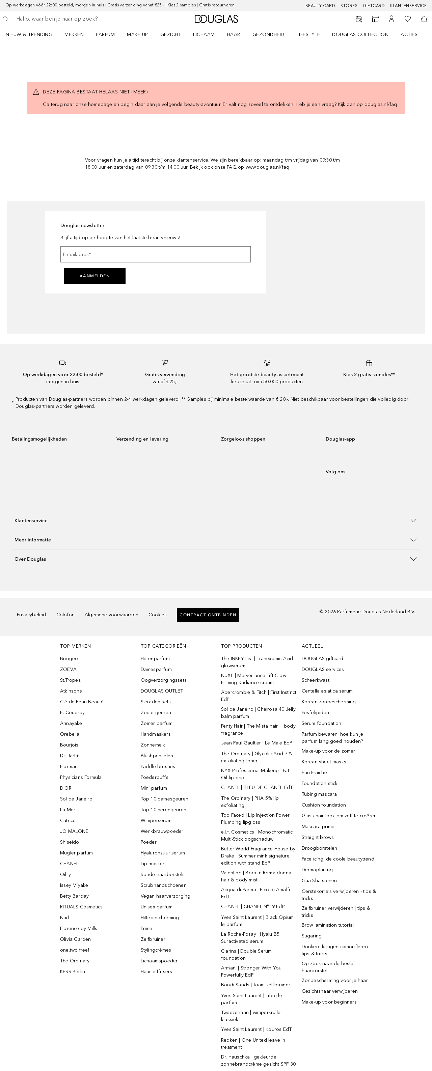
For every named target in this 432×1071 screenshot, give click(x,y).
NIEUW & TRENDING (29, 34)
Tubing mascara (319, 794)
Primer (147, 928)
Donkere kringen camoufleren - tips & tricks (336, 950)
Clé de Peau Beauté (82, 702)
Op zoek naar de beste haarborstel (328, 967)
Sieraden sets (156, 702)
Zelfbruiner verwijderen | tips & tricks (336, 911)
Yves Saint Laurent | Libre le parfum (251, 999)
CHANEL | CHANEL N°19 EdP (253, 906)
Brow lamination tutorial (328, 925)
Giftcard (374, 5)
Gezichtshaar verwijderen (330, 991)
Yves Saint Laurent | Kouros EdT (256, 1029)
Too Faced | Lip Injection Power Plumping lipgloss (255, 818)
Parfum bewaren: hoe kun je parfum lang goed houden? (332, 737)
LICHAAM (204, 34)
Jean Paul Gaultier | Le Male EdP (256, 743)
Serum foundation (322, 723)
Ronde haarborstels (163, 874)
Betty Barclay (74, 896)
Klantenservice (408, 5)
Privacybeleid (31, 615)
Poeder (149, 842)
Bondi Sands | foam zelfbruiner (255, 985)
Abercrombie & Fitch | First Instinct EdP (258, 695)
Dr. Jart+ (69, 756)
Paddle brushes (158, 766)
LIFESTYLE (308, 34)
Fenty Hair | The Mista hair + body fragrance (258, 729)
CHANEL (69, 864)
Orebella (70, 734)
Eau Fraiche (314, 773)
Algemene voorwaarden (111, 615)
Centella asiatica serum (327, 691)
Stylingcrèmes (156, 950)
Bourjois (69, 745)
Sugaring (312, 936)
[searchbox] (66, 18)
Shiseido (69, 842)
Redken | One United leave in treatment (253, 1043)
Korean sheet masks (324, 762)
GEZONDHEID (268, 34)
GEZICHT (170, 34)
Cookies (157, 615)
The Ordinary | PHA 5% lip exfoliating (250, 801)
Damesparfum (156, 669)
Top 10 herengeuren (164, 810)
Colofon (65, 615)
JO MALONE (74, 831)
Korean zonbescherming (329, 702)
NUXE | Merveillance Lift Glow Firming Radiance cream (253, 679)
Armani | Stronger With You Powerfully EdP (251, 971)
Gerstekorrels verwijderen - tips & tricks (339, 895)
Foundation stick (320, 783)
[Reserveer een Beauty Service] (359, 19)
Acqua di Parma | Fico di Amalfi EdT (255, 893)
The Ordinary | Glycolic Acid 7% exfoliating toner (256, 757)
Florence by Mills (78, 928)
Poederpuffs (154, 777)
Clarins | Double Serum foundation (246, 954)
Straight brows (318, 837)
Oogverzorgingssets (164, 680)
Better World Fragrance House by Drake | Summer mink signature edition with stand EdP (258, 856)
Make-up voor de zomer (328, 751)
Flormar (68, 766)
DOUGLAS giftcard (323, 658)
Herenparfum (155, 658)
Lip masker (153, 864)
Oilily (65, 874)
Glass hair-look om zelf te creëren (339, 816)
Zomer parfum (156, 723)
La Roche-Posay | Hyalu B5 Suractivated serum (250, 937)
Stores (349, 5)
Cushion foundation (324, 805)
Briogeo (69, 658)
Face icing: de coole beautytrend (338, 859)
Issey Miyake (74, 885)
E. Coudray (72, 712)
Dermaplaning (317, 870)
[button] (216, 520)
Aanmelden (95, 276)
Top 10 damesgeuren (165, 799)
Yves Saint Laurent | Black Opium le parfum (257, 920)
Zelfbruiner (153, 939)
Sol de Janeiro (76, 799)
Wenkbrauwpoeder (162, 831)
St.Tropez (70, 680)
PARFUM (105, 34)
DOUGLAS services (323, 669)
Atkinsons (71, 691)
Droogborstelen (320, 848)
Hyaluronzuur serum (163, 853)
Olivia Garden (75, 939)
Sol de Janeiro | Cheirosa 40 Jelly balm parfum (258, 712)
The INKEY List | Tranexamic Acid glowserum (257, 662)
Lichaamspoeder (159, 961)
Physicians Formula (81, 777)
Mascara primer (319, 826)
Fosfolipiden (315, 712)
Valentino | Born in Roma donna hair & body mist (256, 876)
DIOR (66, 788)
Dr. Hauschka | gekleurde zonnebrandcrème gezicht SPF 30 (258, 1060)
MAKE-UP (137, 34)
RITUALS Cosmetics (81, 907)
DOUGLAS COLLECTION (360, 34)
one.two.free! (74, 950)
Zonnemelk (153, 745)
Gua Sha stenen (319, 880)
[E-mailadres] (155, 254)
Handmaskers (156, 734)
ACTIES (409, 34)
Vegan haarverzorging (166, 896)
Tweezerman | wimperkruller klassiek (251, 1016)
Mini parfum (154, 788)
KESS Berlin (72, 972)
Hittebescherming (160, 918)
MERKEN (74, 34)
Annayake (71, 723)
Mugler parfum (76, 853)
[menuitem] (33, 34)
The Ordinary (74, 961)
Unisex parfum (157, 907)
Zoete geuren (156, 712)
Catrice (68, 820)
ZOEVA (68, 669)
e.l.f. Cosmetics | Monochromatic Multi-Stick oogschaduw (257, 835)
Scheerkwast (315, 680)
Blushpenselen (157, 756)
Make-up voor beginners (329, 1002)
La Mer (67, 810)
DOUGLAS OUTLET (162, 691)
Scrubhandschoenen (164, 885)
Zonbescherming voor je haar (335, 980)
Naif (64, 918)
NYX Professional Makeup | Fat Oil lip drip (255, 774)
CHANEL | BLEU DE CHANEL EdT (257, 787)
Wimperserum (156, 820)
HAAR (233, 34)
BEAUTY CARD (320, 5)
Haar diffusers (156, 972)
